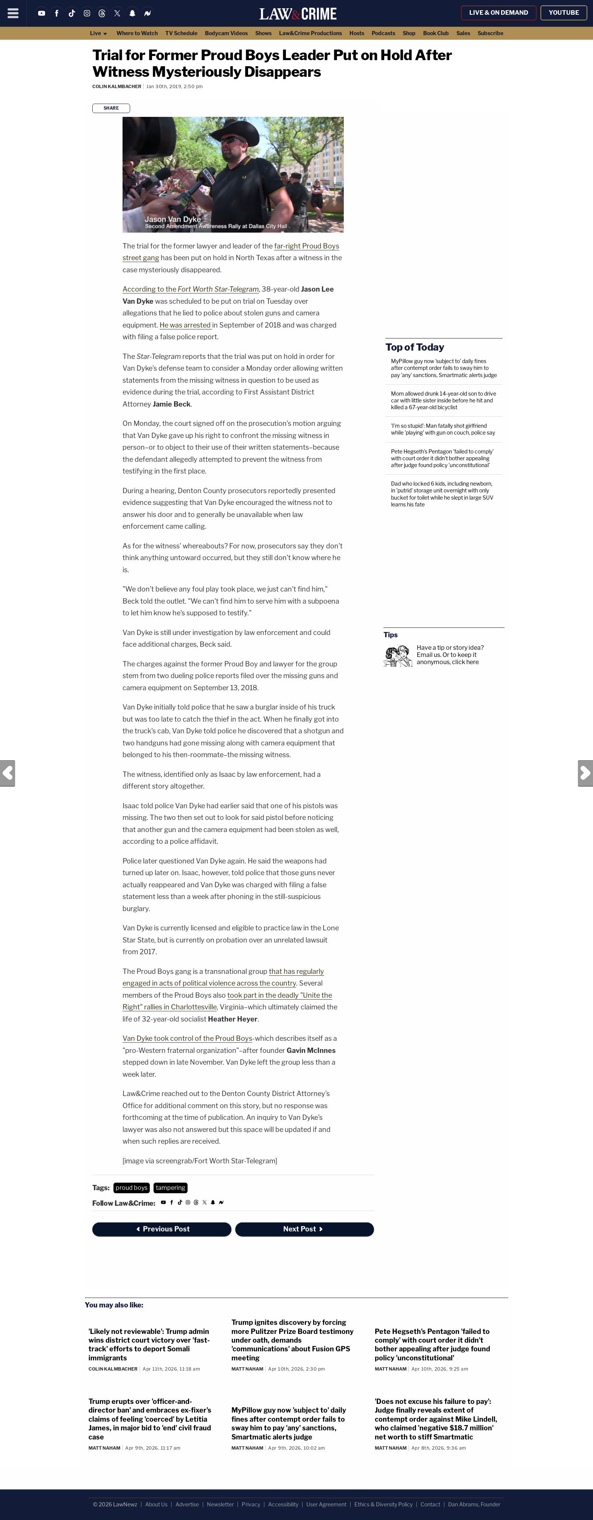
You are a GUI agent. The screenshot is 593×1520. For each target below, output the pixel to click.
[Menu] (13, 13)
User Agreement (326, 1504)
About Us (156, 1504)
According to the (191, 289)
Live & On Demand (498, 12)
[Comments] (93, 96)
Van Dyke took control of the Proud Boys (187, 1038)
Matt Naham (247, 1369)
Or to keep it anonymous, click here (448, 658)
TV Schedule (181, 33)
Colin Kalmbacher (116, 86)
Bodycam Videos (226, 33)
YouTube (564, 12)
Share (111, 108)
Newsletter (220, 1504)
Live (99, 33)
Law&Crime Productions (310, 33)
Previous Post (7, 773)
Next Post (585, 773)
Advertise (187, 1504)
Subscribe (490, 33)
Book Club (436, 33)
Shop (409, 33)
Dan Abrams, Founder (474, 1504)
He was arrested (186, 325)
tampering (170, 1187)
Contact (430, 1504)
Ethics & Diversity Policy (383, 1504)
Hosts (356, 33)
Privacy (251, 1504)
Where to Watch (137, 33)
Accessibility (283, 1504)
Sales (463, 33)
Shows (263, 33)
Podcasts (383, 33)
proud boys (131, 1187)
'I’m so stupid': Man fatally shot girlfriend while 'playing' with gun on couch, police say (443, 429)
